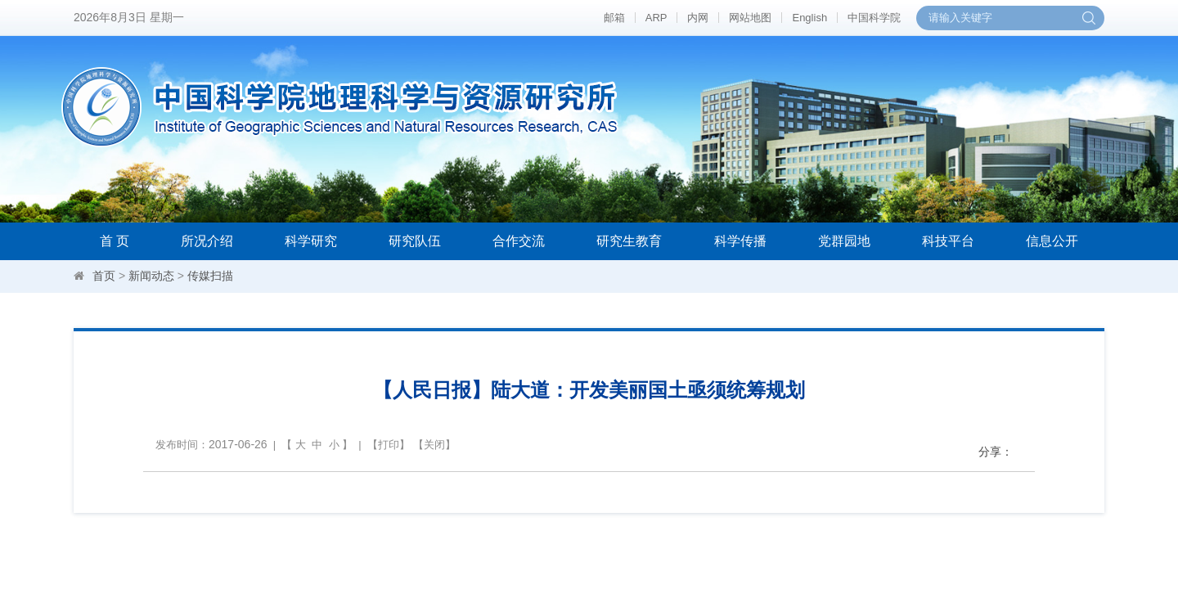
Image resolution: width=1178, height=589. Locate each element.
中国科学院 (874, 17)
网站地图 (750, 17)
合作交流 (518, 241)
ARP (656, 17)
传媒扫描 (210, 275)
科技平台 (948, 241)
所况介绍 (207, 241)
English (809, 17)
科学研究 (311, 241)
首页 (103, 275)
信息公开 (1052, 241)
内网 (697, 17)
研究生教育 (629, 241)
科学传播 (740, 241)
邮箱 (614, 17)
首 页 (114, 241)
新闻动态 (151, 275)
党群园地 (844, 241)
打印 (388, 444)
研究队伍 (415, 241)
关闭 (434, 444)
